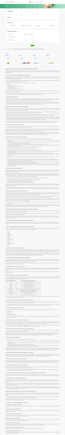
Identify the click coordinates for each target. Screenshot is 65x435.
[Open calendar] (24, 34)
